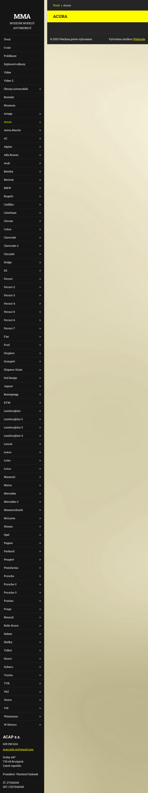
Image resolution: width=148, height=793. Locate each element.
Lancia (8, 444)
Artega (8, 113)
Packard (9, 551)
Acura (8, 122)
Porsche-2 (10, 584)
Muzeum (9, 105)
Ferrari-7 (9, 328)
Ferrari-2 (9, 287)
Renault (9, 617)
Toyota (8, 675)
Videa (7, 72)
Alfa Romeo (11, 155)
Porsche (9, 576)
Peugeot (9, 559)
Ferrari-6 (9, 320)
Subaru (8, 667)
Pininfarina (11, 568)
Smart (8, 658)
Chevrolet (10, 237)
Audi (7, 163)
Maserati (9, 477)
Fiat (6, 336)
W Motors (10, 724)
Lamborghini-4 (13, 435)
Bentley (8, 171)
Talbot (8, 650)
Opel (6, 534)
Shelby (8, 642)
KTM (7, 402)
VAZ (6, 691)
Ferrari (8, 279)
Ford (7, 345)
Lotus (7, 468)
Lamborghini (12, 411)
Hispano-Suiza (13, 369)
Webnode (139, 39)
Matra (8, 485)
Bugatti (8, 196)
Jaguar (8, 386)
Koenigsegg (11, 394)
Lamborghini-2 (13, 419)
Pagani (8, 543)
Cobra (7, 229)
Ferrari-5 (9, 312)
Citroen (8, 221)
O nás (7, 47)
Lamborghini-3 (13, 427)
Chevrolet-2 (11, 246)
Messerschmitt (13, 510)
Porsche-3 (10, 592)
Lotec (7, 460)
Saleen (8, 634)
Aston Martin (12, 130)
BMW (7, 188)
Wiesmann (11, 716)
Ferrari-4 (9, 303)
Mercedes (10, 493)
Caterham (10, 212)
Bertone (9, 179)
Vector (8, 700)
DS (5, 270)
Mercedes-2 (11, 501)
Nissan (8, 526)
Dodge (8, 262)
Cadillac (9, 204)
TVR (6, 683)
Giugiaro (9, 353)
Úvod (7, 39)
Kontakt (9, 97)
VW (6, 708)
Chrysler (9, 254)
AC (6, 138)
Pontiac (8, 601)
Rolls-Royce (11, 625)
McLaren (9, 518)
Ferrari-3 (9, 295)
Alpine (8, 146)
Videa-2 (8, 80)
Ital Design (10, 378)
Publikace (10, 56)
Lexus (7, 452)
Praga (7, 609)
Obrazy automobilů (16, 89)
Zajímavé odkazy (14, 64)
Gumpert (9, 361)
